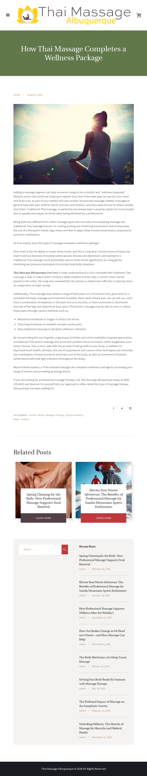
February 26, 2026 (101, 569)
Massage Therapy (55, 415)
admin (16, 95)
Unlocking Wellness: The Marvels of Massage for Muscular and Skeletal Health (101, 728)
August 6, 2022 (35, 95)
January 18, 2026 (101, 595)
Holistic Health (36, 415)
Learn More (43, 517)
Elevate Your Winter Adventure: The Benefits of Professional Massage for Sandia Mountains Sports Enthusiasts (103, 499)
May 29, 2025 (98, 688)
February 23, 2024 (101, 710)
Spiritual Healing (74, 415)
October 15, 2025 (100, 666)
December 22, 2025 (102, 617)
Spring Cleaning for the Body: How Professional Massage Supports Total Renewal (102, 560)
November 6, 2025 (101, 644)
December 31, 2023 (102, 737)
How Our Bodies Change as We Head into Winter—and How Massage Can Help (102, 635)
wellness (25, 419)
